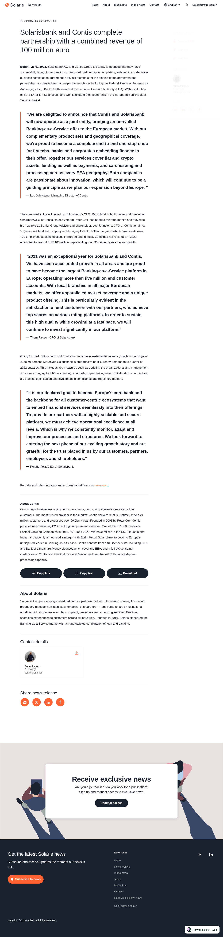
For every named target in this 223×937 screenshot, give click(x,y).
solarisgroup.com (203, 4)
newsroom (101, 485)
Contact (154, 4)
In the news (138, 4)
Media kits (120, 4)
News (94, 4)
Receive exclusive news (128, 897)
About (106, 4)
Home (117, 860)
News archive (122, 866)
